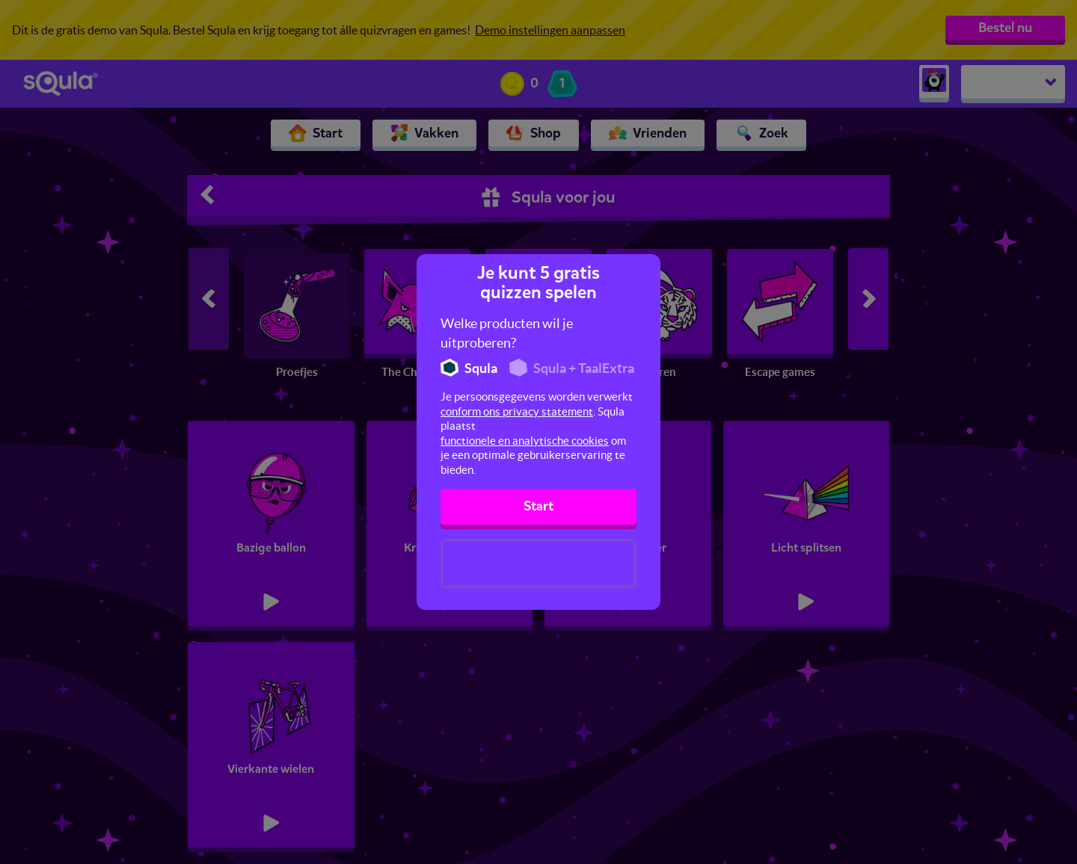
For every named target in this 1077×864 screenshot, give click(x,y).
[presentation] (538, 563)
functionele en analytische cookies (525, 440)
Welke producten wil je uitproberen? (507, 333)
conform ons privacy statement (517, 411)
